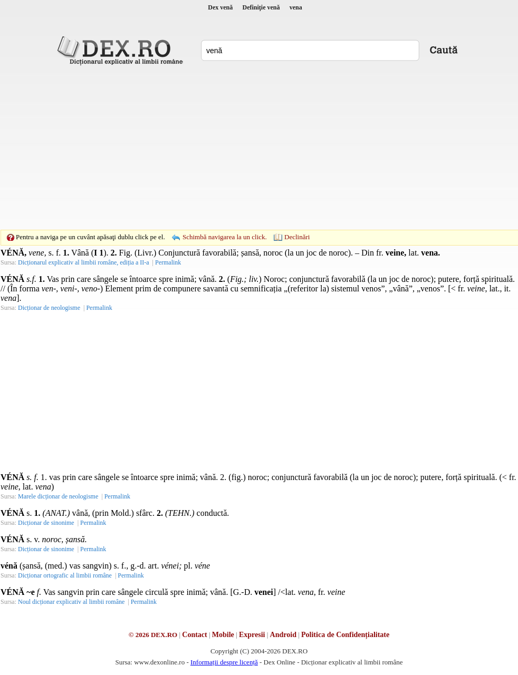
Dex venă (220, 7)
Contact (194, 635)
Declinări (297, 237)
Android (283, 635)
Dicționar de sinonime (46, 522)
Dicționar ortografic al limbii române (65, 575)
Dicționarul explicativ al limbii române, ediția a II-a (83, 262)
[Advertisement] (242, 147)
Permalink (168, 262)
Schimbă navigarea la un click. (225, 237)
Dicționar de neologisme (49, 307)
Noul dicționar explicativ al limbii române (71, 601)
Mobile (223, 635)
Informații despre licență (224, 662)
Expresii (252, 635)
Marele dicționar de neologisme (58, 496)
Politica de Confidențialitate (345, 635)
